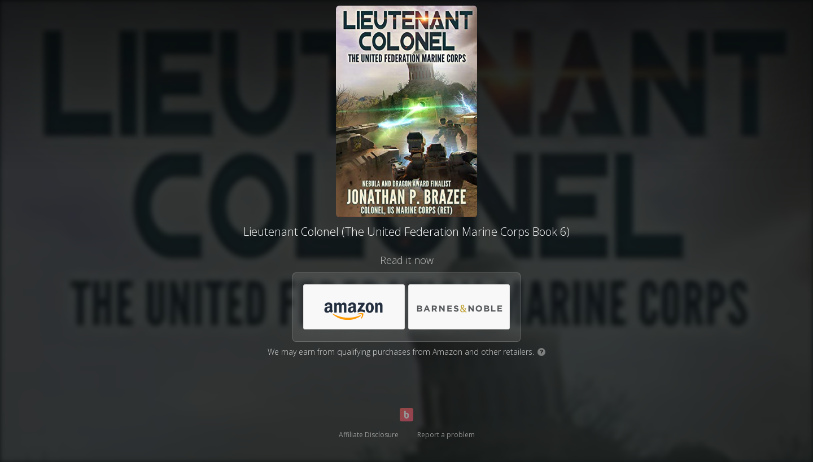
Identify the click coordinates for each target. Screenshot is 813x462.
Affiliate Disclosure (369, 434)
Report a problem (446, 434)
